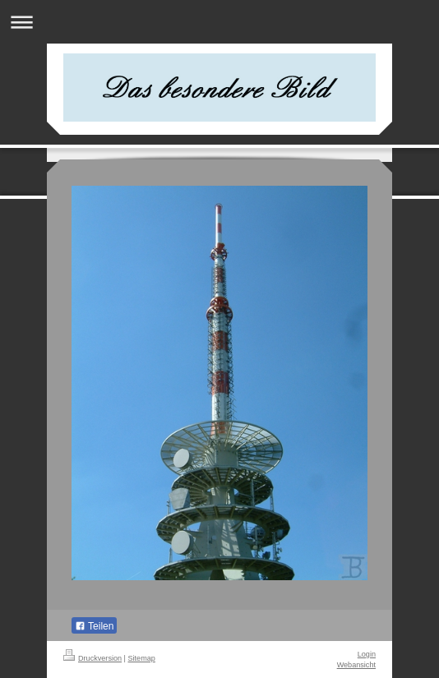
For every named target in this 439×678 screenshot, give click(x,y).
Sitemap (141, 658)
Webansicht (356, 665)
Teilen (94, 626)
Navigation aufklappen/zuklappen (219, 21)
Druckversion (92, 658)
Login (367, 654)
